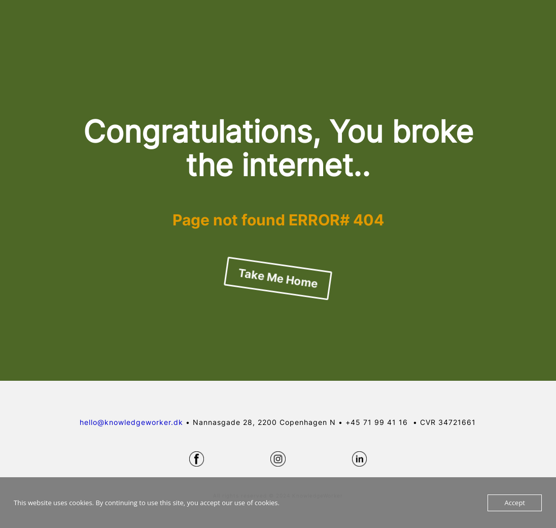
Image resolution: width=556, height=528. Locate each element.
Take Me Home (278, 278)
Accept (514, 502)
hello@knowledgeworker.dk (131, 422)
